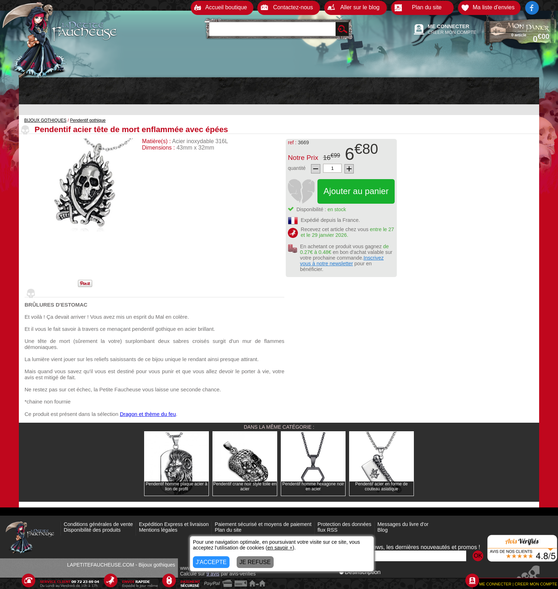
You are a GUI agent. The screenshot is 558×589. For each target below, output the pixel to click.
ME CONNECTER (448, 26)
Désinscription (359, 572)
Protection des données (344, 524)
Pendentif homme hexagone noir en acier (313, 486)
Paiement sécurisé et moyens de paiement (263, 524)
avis (213, 574)
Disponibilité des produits (92, 530)
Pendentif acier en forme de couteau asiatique (381, 486)
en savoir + (280, 548)
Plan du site (228, 530)
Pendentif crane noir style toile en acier (244, 486)
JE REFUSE (255, 562)
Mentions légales (158, 530)
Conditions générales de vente (98, 524)
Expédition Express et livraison (174, 524)
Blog (383, 530)
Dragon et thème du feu (148, 414)
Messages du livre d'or (403, 524)
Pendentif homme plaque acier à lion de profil (176, 486)
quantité (297, 168)
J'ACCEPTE (211, 562)
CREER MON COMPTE (452, 32)
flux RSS (327, 530)
